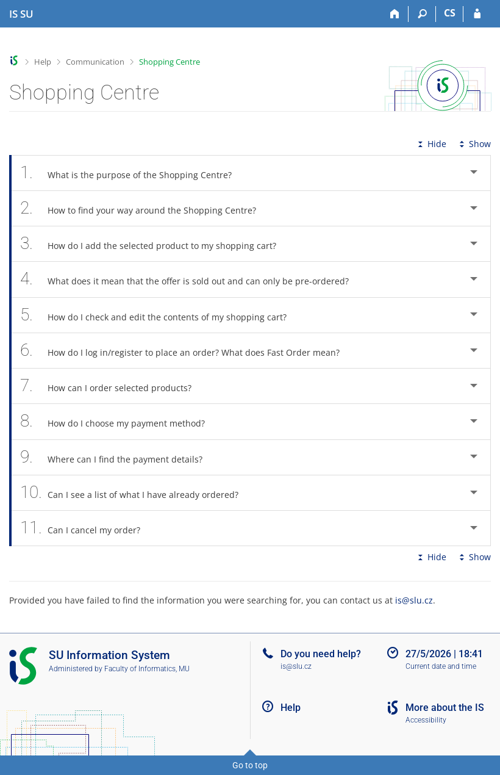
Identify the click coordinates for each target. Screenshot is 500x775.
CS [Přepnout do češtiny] (449, 13)
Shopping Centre (169, 61)
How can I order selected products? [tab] (112, 386)
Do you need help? (320, 654)
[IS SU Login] (477, 14)
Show (474, 144)
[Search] (422, 14)
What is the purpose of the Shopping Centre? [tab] (132, 173)
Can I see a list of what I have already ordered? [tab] (136, 492)
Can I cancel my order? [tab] (87, 528)
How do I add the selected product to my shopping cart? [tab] (155, 243)
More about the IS (444, 707)
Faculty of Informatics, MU (147, 669)
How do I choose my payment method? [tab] (119, 421)
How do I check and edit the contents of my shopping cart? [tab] (160, 315)
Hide (430, 144)
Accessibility (425, 720)
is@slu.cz (414, 600)
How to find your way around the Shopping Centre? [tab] (145, 208)
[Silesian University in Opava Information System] (21, 14)
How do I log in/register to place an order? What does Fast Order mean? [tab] (186, 350)
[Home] (395, 14)
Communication (95, 61)
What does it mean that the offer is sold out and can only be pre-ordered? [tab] (191, 279)
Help (42, 61)
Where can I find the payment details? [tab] (118, 457)
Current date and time (440, 666)
